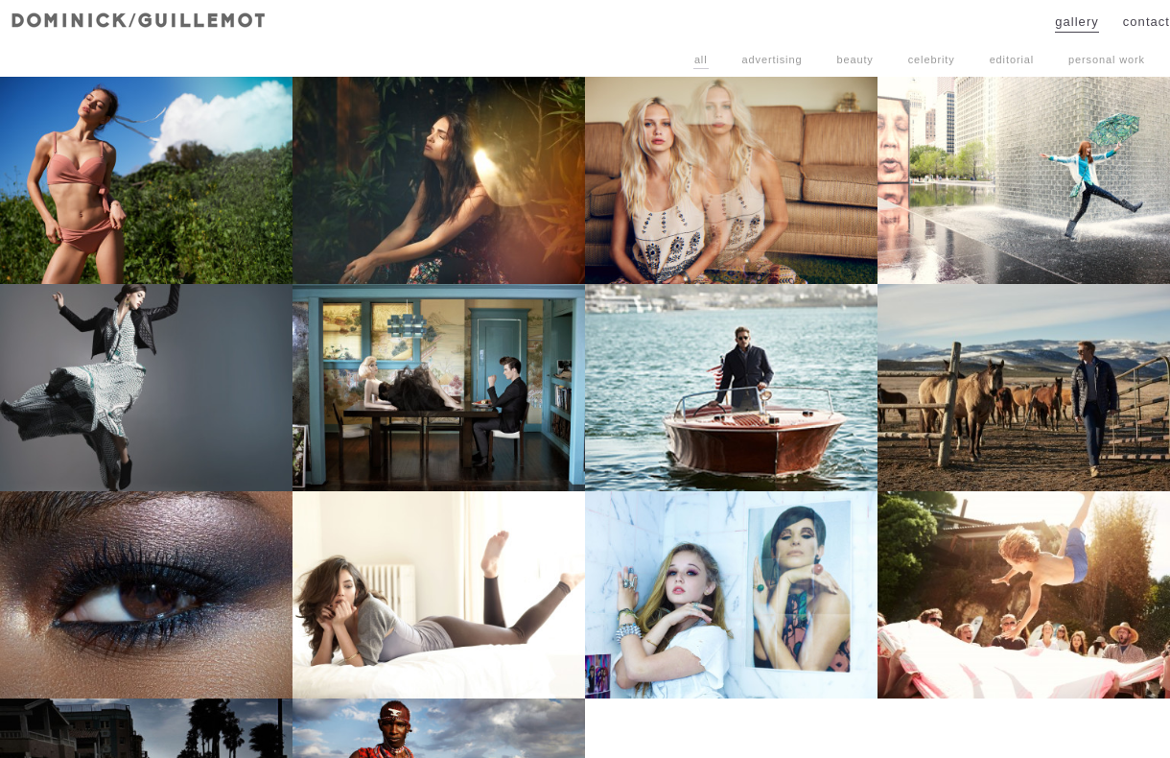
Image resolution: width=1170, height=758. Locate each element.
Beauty (854, 59)
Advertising (772, 59)
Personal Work (1106, 59)
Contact (1146, 21)
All (701, 59)
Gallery (1077, 21)
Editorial (1012, 59)
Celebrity (931, 59)
